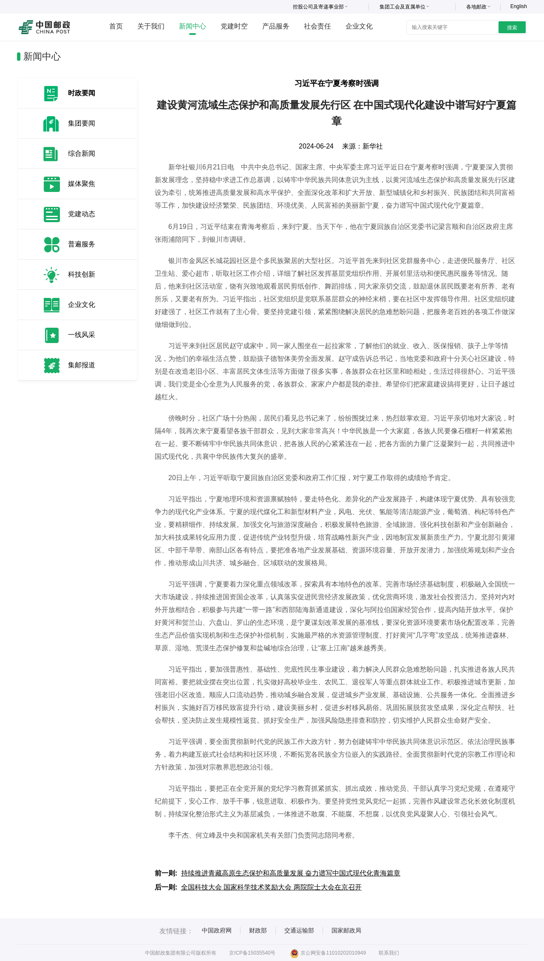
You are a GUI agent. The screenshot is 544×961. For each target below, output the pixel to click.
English (518, 6)
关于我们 (150, 26)
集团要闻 (81, 123)
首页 (116, 26)
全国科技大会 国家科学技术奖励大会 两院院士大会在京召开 (271, 887)
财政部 (258, 930)
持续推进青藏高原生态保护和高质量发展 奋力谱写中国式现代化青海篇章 (290, 873)
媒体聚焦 (81, 183)
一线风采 (81, 334)
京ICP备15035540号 (252, 953)
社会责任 (317, 26)
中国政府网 (217, 930)
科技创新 (81, 274)
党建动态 (81, 213)
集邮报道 (81, 365)
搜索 (512, 28)
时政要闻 (81, 93)
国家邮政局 (346, 930)
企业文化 (359, 26)
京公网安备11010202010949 (328, 953)
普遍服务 (81, 244)
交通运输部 (299, 930)
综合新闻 (81, 153)
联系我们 (389, 953)
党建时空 (234, 26)
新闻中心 (192, 26)
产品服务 (275, 26)
